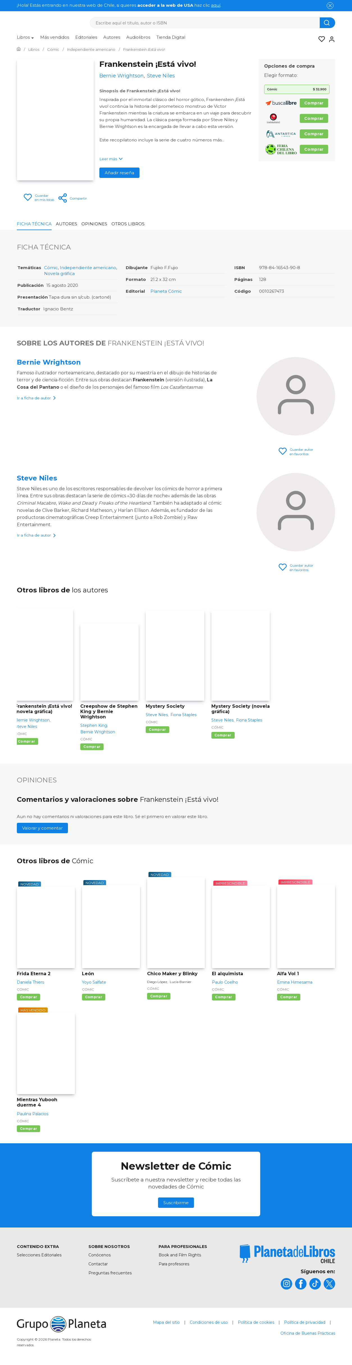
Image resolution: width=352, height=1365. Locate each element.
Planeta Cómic (166, 291)
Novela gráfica (59, 273)
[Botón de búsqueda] (327, 22)
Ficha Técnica (34, 223)
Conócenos (99, 1255)
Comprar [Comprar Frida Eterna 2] (28, 997)
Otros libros (128, 223)
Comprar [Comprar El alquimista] (223, 997)
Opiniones (94, 223)
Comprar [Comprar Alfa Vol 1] (288, 997)
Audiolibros (138, 37)
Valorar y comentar (42, 828)
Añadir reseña (119, 172)
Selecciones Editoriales (39, 1255)
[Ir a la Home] (18, 49)
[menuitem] (25, 39)
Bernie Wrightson (49, 362)
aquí (215, 5)
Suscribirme (176, 1202)
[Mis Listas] (320, 39)
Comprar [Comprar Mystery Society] (157, 729)
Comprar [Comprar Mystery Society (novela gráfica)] (223, 735)
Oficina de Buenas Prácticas (307, 1333)
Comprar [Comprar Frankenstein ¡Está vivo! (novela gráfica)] (26, 741)
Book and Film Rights (180, 1255)
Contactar (98, 1263)
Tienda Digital (170, 37)
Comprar (314, 103)
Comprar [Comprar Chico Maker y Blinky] (158, 996)
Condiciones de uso (209, 1322)
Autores (111, 37)
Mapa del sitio (166, 1322)
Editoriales (86, 37)
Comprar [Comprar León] (93, 997)
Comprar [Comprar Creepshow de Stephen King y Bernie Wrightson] (91, 747)
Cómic (51, 267)
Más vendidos (54, 37)
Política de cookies (256, 1322)
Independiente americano (88, 267)
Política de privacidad (304, 1322)
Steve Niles (37, 478)
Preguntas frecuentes (110, 1272)
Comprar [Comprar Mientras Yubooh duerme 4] (28, 1128)
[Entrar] (330, 39)
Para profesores (174, 1263)
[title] (287, 1253)
